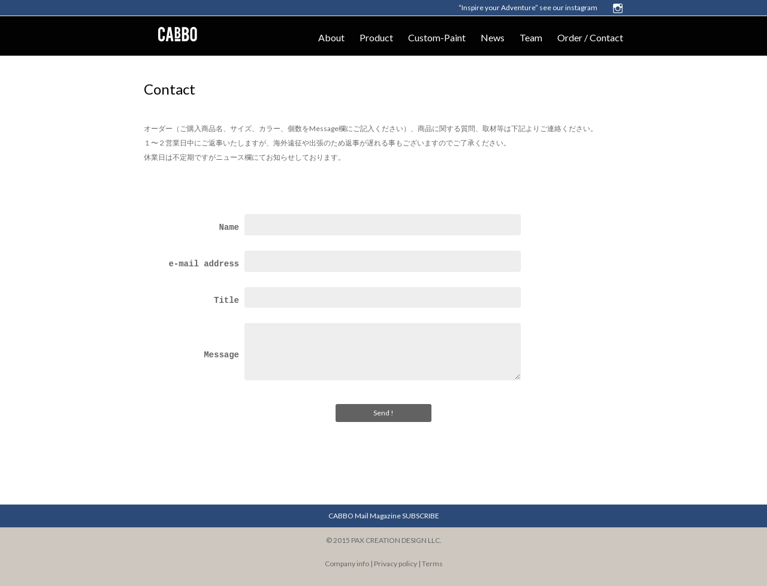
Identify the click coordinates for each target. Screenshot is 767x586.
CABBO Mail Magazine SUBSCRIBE (383, 515)
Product (376, 37)
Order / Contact (590, 37)
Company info (347, 563)
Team (531, 37)
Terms (432, 563)
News (493, 37)
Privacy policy (395, 563)
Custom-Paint (437, 37)
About (331, 37)
